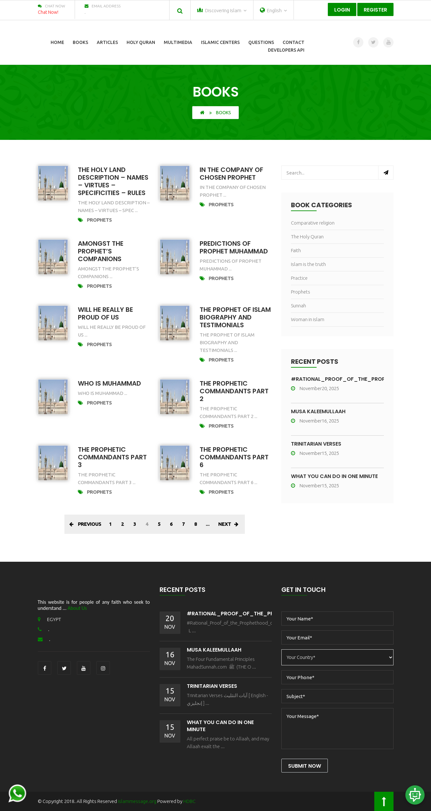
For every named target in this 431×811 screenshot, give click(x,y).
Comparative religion (313, 223)
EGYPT (49, 619)
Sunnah (298, 305)
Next (228, 524)
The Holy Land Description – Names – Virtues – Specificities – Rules (113, 181)
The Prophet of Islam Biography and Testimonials (235, 317)
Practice (299, 278)
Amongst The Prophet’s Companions (100, 251)
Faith (296, 250)
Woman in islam (307, 319)
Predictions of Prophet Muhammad (234, 247)
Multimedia (178, 42)
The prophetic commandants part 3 (112, 457)
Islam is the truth (308, 264)
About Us (77, 608)
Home (57, 42)
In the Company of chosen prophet (231, 173)
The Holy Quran (307, 236)
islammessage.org (137, 801)
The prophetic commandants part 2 (234, 391)
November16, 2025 (315, 420)
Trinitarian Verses (316, 444)
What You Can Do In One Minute (334, 476)
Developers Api (286, 50)
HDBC (189, 801)
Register (375, 9)
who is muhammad (109, 383)
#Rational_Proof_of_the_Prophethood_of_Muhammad (270, 613)
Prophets (99, 220)
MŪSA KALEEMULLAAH (318, 411)
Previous (85, 524)
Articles (107, 42)
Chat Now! (48, 12)
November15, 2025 (315, 453)
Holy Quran (141, 42)
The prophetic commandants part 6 (234, 457)
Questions (261, 42)
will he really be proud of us (105, 313)
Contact (293, 42)
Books (80, 42)
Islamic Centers (220, 42)
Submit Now (304, 766)
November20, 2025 (315, 388)
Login (342, 9)
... (208, 524)
